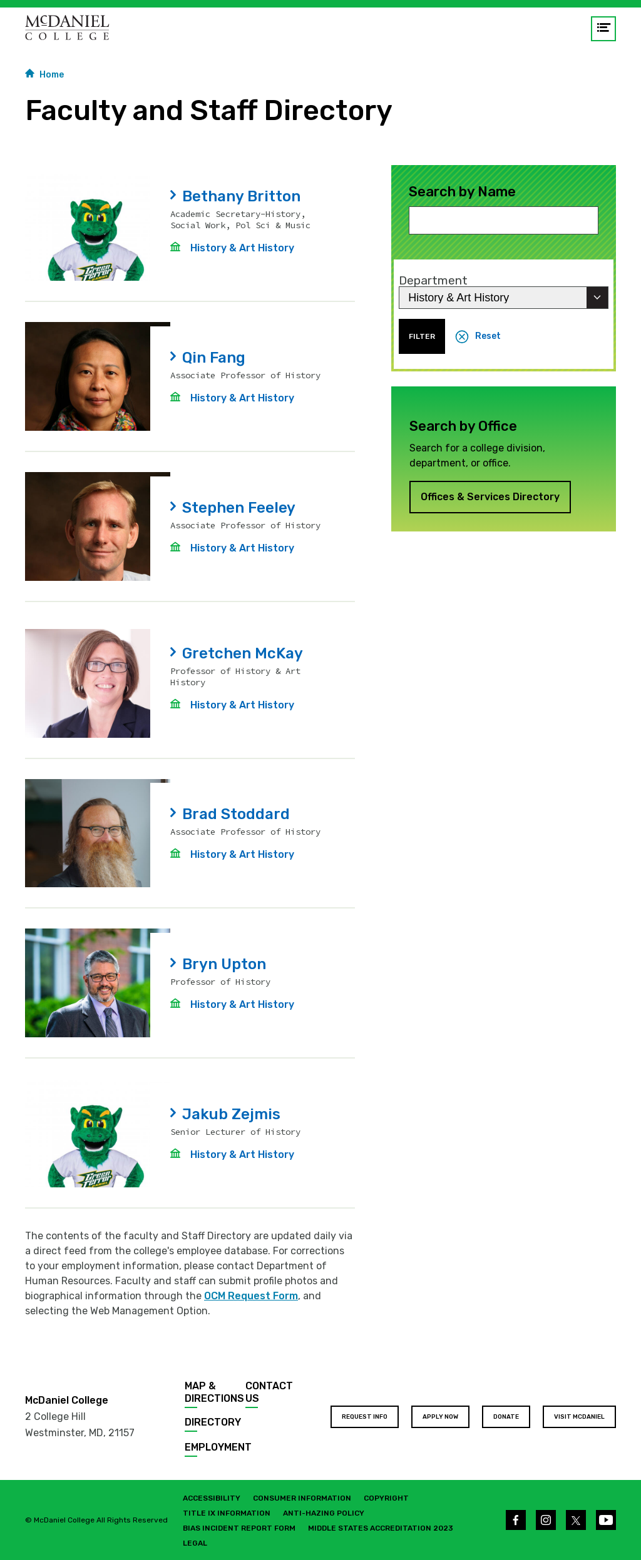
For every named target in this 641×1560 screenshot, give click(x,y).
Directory (213, 1422)
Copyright (386, 1498)
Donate (506, 1417)
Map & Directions (214, 1392)
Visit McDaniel (579, 1417)
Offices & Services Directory (490, 497)
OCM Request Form (251, 1296)
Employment (218, 1447)
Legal (195, 1543)
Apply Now (440, 1417)
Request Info (364, 1417)
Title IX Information (226, 1513)
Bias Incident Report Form (239, 1528)
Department (433, 280)
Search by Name (462, 191)
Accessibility (211, 1498)
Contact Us (269, 1392)
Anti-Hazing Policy (323, 1513)
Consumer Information (302, 1498)
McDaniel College (66, 1400)
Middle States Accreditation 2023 (380, 1528)
